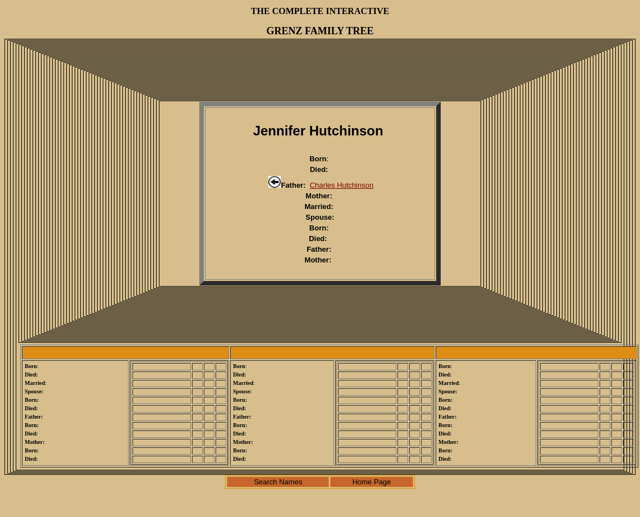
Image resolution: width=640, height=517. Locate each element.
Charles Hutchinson (341, 185)
